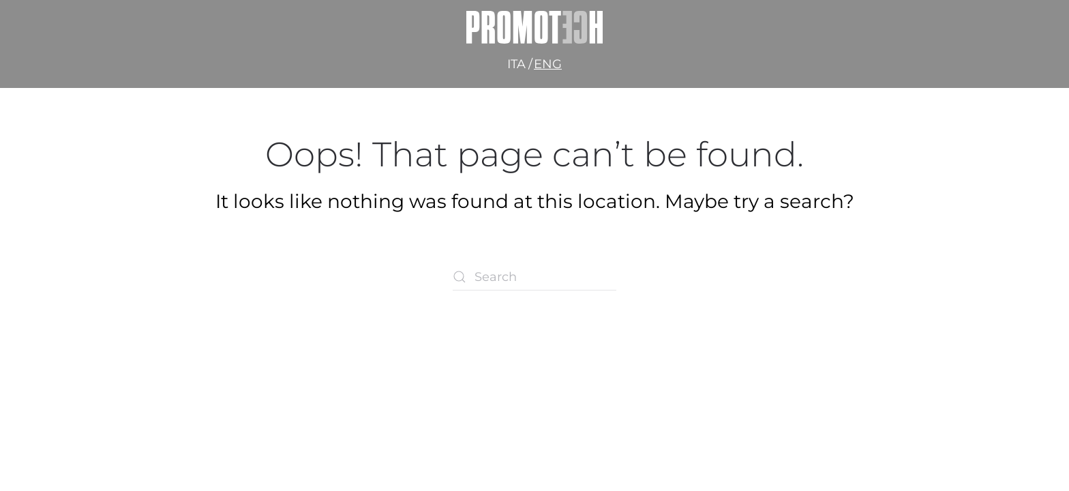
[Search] (534, 277)
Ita (516, 64)
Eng (548, 64)
